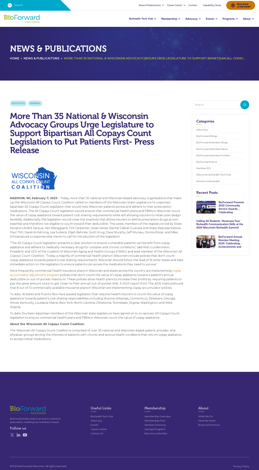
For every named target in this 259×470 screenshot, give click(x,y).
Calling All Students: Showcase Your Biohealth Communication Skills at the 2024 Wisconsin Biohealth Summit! (219, 225)
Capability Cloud (212, 5)
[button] (151, 5)
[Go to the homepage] (21, 417)
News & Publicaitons (41, 58)
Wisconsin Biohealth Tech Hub (213, 175)
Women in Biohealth (208, 181)
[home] (22, 19)
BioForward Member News (211, 149)
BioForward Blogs (206, 136)
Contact (193, 5)
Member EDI (203, 168)
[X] (12, 442)
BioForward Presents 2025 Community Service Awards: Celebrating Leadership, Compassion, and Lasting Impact (231, 207)
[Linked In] (18, 442)
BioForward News (206, 162)
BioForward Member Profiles (213, 156)
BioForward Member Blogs (212, 143)
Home (14, 58)
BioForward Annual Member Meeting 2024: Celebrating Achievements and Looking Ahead (230, 242)
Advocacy (18, 103)
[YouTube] (25, 442)
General (35, 103)
